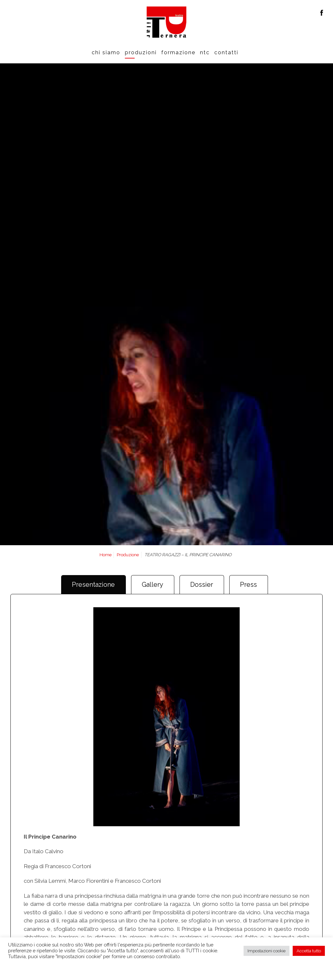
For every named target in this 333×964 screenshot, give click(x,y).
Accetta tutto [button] (309, 950)
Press (248, 584)
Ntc (205, 52)
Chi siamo (106, 52)
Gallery (152, 584)
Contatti (226, 52)
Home (106, 554)
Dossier (201, 584)
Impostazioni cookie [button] (266, 950)
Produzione (128, 554)
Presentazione (93, 584)
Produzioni (141, 52)
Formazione (178, 52)
